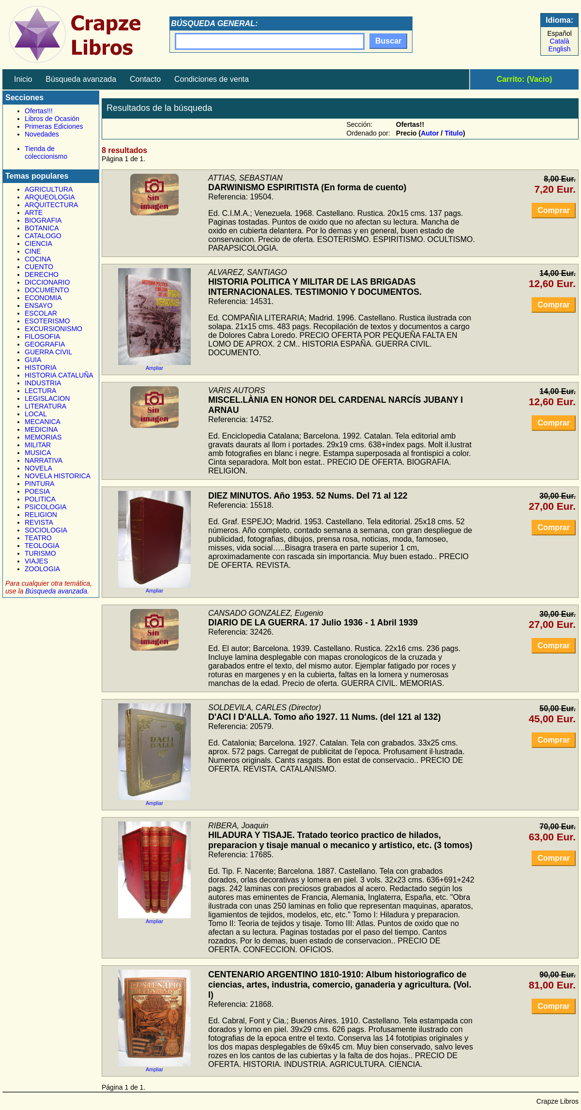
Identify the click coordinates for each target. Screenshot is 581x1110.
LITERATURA (45, 406)
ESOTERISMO (47, 321)
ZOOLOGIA (42, 569)
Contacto (145, 79)
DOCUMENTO (47, 290)
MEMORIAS (43, 437)
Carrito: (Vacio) (524, 79)
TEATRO (38, 538)
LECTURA (40, 391)
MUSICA (38, 452)
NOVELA (38, 468)
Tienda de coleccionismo (46, 152)
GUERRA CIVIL (48, 352)
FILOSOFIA (42, 336)
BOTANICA (42, 228)
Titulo (453, 133)
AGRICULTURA (49, 189)
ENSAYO (38, 305)
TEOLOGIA (42, 545)
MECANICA (43, 422)
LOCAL (36, 414)
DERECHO (42, 274)
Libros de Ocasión (52, 118)
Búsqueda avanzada (81, 79)
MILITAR (38, 445)
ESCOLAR (41, 313)
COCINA (38, 259)
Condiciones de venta (211, 79)
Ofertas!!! (39, 111)
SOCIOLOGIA (46, 530)
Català (559, 41)
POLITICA (40, 499)
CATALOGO (43, 236)
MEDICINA (41, 429)
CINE (33, 251)
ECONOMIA (43, 298)
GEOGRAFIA (45, 344)
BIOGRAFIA (43, 220)
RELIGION (41, 514)
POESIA (37, 491)
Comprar (553, 210)
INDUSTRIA (43, 383)
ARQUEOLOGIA (50, 197)
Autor (430, 133)
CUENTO (39, 267)
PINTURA (39, 483)
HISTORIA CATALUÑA (59, 375)
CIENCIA (38, 243)
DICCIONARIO (47, 282)
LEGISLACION (47, 398)
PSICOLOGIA (45, 507)
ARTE (34, 212)
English (560, 49)
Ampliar (154, 365)
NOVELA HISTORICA (58, 476)
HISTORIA (41, 367)
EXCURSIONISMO (53, 329)
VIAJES (36, 561)
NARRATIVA (43, 460)
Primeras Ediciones (54, 126)
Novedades (42, 134)
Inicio (23, 79)
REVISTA (39, 522)
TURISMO (40, 553)
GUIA (33, 360)
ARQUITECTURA (51, 205)
